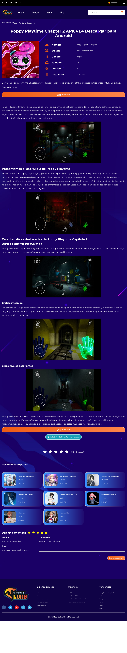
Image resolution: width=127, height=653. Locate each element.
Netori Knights (67, 533)
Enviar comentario (112, 579)
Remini (102, 634)
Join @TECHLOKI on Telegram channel (64, 446)
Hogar (30, 14)
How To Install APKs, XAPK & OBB (79, 627)
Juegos (44, 14)
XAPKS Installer (74, 616)
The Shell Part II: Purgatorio (109, 489)
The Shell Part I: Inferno (26, 512)
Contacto (40, 620)
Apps (58, 14)
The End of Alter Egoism (26, 489)
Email (5, 566)
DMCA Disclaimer (44, 634)
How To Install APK (75, 620)
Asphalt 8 (103, 620)
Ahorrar (63, 99)
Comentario (45, 557)
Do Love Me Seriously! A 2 (67, 512)
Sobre (39, 616)
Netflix (102, 630)
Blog (70, 14)
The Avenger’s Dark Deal (70, 489)
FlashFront (24, 533)
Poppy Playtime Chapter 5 (110, 616)
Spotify (102, 639)
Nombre (6, 557)
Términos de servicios (45, 625)
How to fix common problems (80, 633)
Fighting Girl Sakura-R (112, 512)
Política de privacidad (45, 630)
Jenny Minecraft (105, 625)
